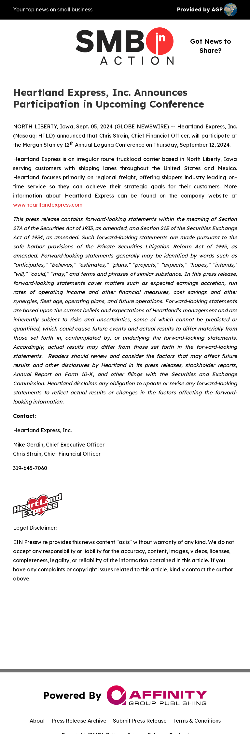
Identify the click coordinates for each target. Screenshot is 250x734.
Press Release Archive (78, 720)
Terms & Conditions (197, 720)
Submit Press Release (140, 720)
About (37, 720)
